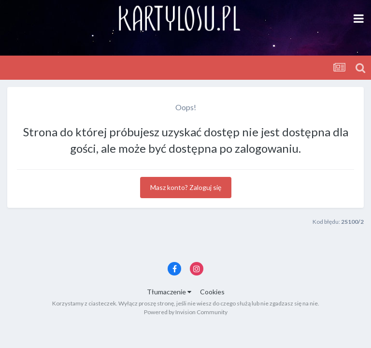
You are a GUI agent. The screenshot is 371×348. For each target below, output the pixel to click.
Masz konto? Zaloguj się (185, 187)
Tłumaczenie (169, 292)
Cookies (212, 292)
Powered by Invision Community (186, 312)
